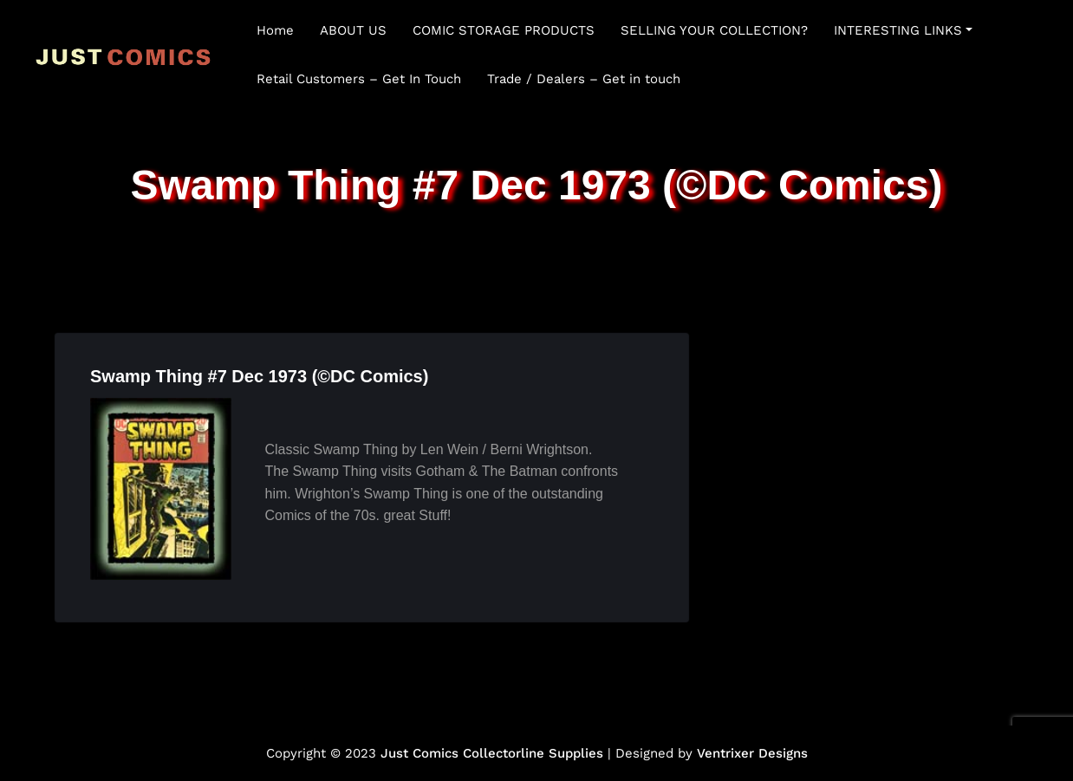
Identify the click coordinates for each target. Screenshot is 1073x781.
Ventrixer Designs (752, 753)
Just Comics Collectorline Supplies (491, 753)
